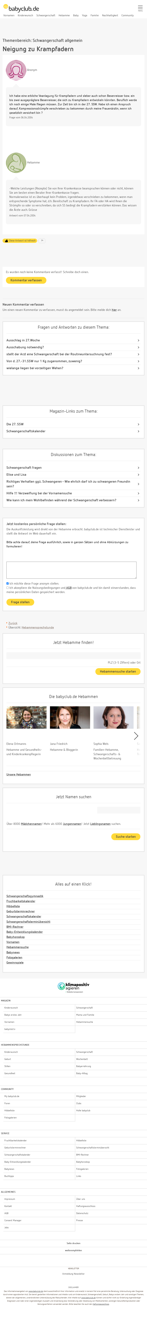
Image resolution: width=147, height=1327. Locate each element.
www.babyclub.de (36, 1291)
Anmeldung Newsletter (73, 1274)
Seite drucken (73, 1243)
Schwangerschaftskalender (25, 431)
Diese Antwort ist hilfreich (22, 240)
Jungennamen (72, 824)
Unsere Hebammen (18, 774)
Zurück (12, 623)
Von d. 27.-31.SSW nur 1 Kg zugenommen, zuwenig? (44, 361)
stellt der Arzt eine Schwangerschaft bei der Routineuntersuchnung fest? (59, 354)
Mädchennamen (31, 824)
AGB (68, 587)
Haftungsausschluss (101, 1304)
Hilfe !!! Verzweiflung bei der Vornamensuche (39, 493)
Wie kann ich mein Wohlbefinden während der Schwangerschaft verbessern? (61, 500)
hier (114, 310)
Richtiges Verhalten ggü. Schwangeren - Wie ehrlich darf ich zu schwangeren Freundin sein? (68, 484)
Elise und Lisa (16, 474)
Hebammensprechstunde (38, 627)
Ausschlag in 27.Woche (23, 340)
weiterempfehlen (73, 1250)
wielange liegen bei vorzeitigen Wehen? (34, 368)
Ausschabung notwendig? (25, 347)
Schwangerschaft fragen (24, 467)
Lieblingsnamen (100, 824)
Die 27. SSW (15, 424)
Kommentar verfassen (26, 280)
